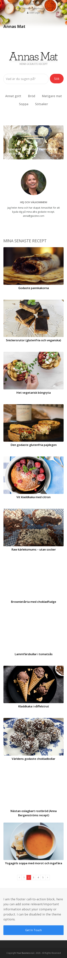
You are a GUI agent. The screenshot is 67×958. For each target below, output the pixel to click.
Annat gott (13, 96)
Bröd (31, 96)
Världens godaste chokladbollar (33, 759)
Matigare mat (52, 96)
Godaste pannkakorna (33, 288)
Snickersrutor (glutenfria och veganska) (33, 340)
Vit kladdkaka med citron (33, 497)
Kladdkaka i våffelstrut (33, 706)
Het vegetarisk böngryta (33, 393)
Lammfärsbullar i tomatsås (34, 654)
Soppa (23, 104)
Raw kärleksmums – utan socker (33, 549)
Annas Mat (14, 26)
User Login (34, 12)
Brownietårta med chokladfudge (33, 602)
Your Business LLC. (26, 953)
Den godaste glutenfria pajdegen (34, 445)
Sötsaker (41, 104)
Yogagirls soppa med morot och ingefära (33, 863)
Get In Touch (33, 930)
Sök (59, 78)
